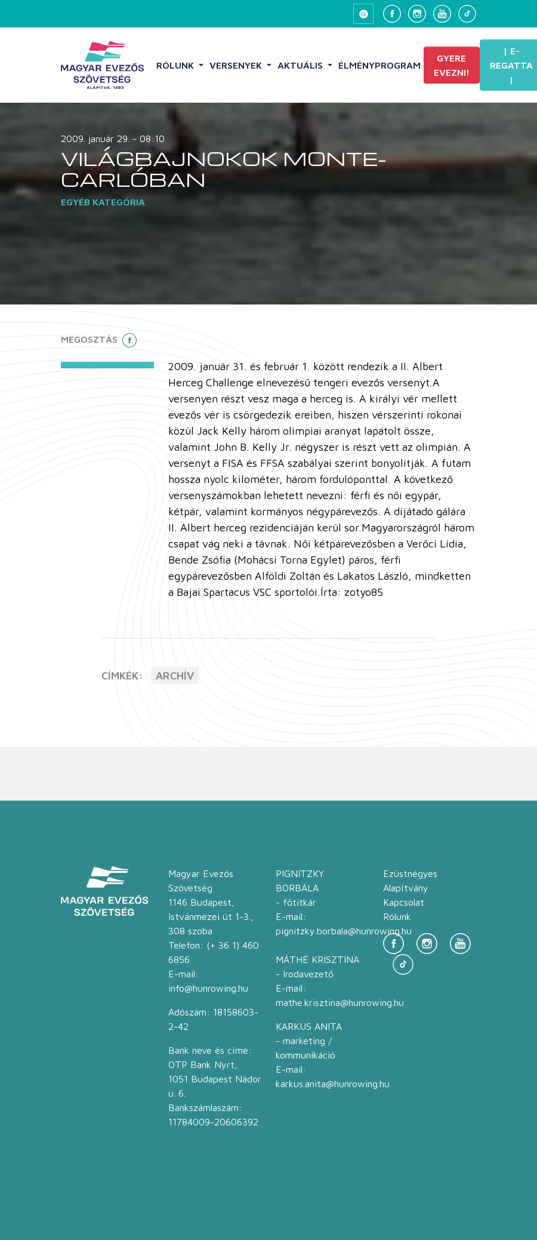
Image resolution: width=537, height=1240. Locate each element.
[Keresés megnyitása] (363, 14)
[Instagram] (417, 14)
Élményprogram (379, 65)
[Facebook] (392, 14)
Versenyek (236, 65)
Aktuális (301, 65)
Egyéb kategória (103, 201)
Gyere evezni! (452, 65)
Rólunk (176, 65)
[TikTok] (467, 14)
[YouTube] (442, 14)
